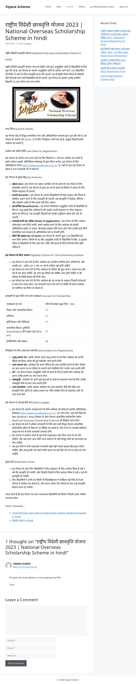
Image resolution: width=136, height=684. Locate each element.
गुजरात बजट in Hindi (22, 520)
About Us (123, 6)
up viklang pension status (102, 6)
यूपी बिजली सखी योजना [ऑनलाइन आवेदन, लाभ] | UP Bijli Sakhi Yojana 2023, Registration (115, 52)
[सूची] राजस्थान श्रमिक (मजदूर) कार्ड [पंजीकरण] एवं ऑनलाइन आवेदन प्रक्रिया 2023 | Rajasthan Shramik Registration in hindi (116, 37)
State (58, 6)
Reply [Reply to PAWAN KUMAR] (11, 584)
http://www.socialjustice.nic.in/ (40, 165)
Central (70, 6)
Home (48, 6)
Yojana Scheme (17, 6)
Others (81, 6)
